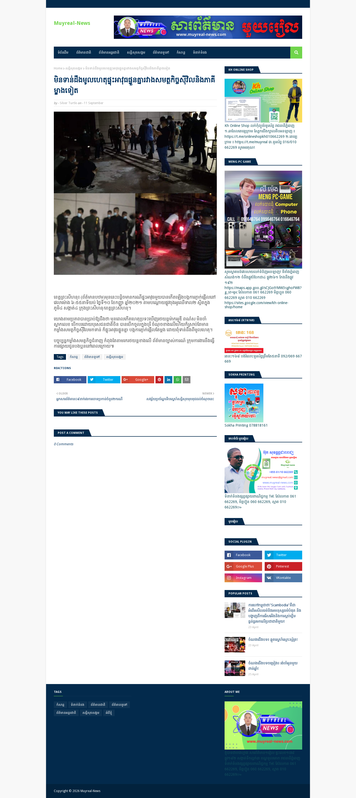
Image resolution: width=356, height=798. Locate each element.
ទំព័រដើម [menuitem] (63, 52)
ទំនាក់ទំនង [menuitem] (200, 52)
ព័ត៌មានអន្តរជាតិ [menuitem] (109, 52)
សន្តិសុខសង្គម (73, 68)
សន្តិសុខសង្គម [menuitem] (136, 52)
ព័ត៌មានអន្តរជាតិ (66, 713)
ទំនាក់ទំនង (77, 705)
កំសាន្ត (74, 357)
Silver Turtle (68, 103)
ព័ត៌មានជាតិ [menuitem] (83, 52)
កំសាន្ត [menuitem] (181, 52)
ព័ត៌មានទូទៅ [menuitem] (161, 52)
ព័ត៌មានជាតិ (98, 705)
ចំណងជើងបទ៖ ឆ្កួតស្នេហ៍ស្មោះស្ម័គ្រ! (273, 639)
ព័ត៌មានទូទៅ (92, 357)
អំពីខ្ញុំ (109, 713)
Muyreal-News (72, 23)
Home (58, 68)
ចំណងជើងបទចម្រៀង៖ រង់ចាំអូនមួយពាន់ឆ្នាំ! (273, 666)
